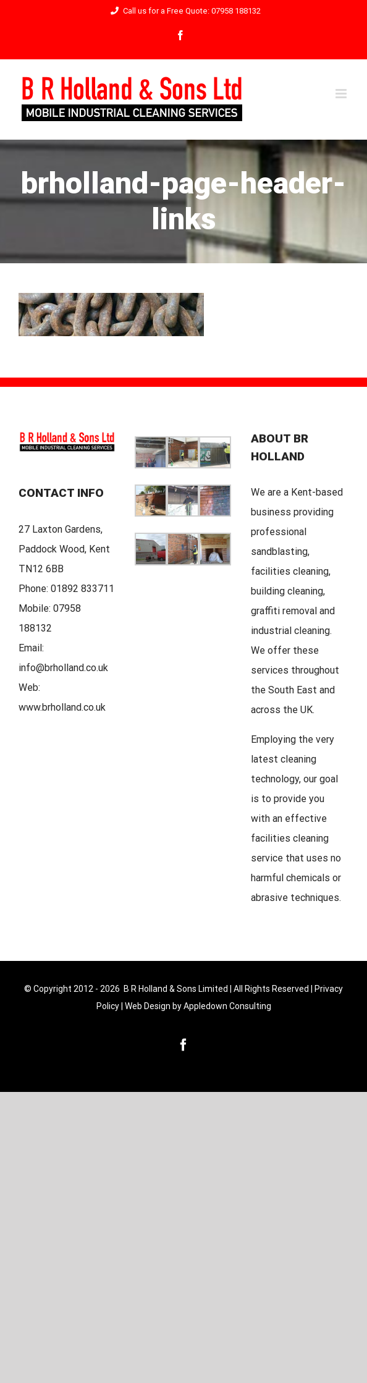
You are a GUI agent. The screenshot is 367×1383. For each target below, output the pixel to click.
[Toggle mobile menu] (341, 93)
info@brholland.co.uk (63, 668)
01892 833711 (82, 588)
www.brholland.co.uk (62, 707)
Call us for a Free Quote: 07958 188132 (184, 10)
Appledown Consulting (227, 1006)
